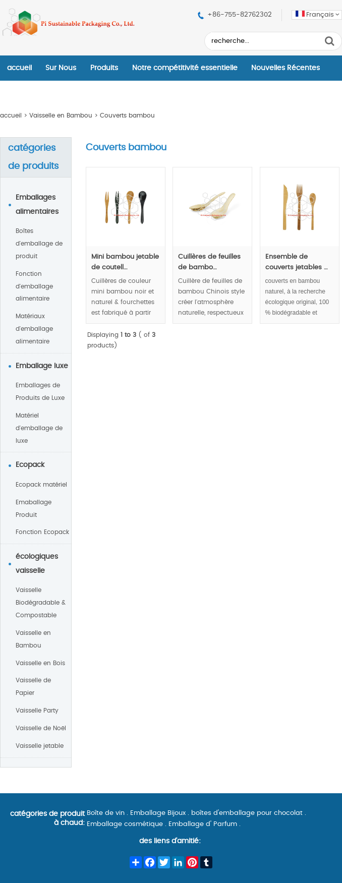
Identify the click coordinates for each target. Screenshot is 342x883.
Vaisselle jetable (40, 746)
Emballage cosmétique (125, 824)
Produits (104, 68)
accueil (19, 68)
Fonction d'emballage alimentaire (34, 286)
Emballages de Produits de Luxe (40, 391)
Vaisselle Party (37, 711)
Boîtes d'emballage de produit (39, 243)
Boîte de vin (106, 813)
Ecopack (30, 464)
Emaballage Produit (33, 508)
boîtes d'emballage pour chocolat (247, 813)
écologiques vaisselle (37, 563)
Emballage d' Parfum (202, 824)
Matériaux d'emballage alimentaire (34, 328)
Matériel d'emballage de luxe (39, 428)
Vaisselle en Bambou (60, 115)
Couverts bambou (127, 115)
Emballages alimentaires (37, 204)
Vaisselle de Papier (33, 686)
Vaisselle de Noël (41, 728)
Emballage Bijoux (158, 813)
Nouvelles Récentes (285, 68)
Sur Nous (60, 68)
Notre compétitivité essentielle (185, 68)
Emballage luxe (42, 366)
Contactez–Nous (36, 93)
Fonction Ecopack (42, 532)
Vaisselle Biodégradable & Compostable (41, 602)
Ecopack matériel (41, 485)
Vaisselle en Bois (40, 663)
